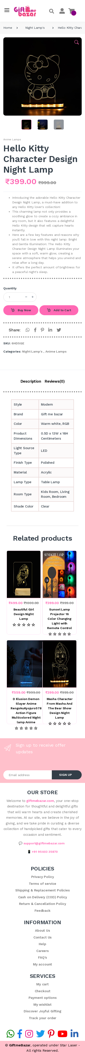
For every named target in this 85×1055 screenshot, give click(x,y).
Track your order (42, 1018)
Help (42, 944)
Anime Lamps (12, 139)
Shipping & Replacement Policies (42, 890)
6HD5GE (18, 343)
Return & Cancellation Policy (42, 904)
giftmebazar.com (40, 801)
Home (7, 27)
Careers (42, 951)
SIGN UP (65, 774)
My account (42, 964)
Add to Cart (59, 310)
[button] (51, 11)
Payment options (43, 998)
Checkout (42, 991)
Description (31, 381)
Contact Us (42, 937)
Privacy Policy (42, 877)
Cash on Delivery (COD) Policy (42, 897)
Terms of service (42, 884)
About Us (42, 931)
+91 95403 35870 (45, 851)
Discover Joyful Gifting (42, 1011)
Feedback (42, 911)
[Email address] (27, 774)
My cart (42, 984)
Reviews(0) (55, 381)
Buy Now (21, 310)
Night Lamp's (34, 27)
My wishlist (42, 1005)
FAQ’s (42, 958)
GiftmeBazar (20, 1045)
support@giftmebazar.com (44, 843)
